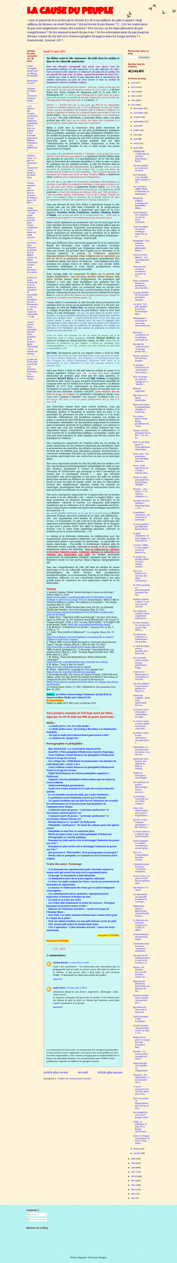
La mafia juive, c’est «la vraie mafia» (69, 725)
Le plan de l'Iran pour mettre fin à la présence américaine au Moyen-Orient (32, 369)
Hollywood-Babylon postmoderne (66, 785)
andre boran (59, 988)
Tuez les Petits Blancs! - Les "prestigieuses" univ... (141, 258)
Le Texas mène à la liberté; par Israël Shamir (141, 834)
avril (136, 143)
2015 (133, 1180)
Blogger (102, 1257)
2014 (133, 1185)
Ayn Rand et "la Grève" (140, 888)
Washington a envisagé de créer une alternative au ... (141, 323)
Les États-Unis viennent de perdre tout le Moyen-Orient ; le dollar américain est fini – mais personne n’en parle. (32, 257)
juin (135, 134)
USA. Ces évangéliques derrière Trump (141, 856)
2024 (133, 91)
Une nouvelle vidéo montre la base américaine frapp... (141, 663)
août (136, 126)
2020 (133, 1159)
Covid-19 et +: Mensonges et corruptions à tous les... (141, 676)
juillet (136, 130)
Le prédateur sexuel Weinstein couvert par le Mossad (77, 797)
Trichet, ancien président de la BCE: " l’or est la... (141, 434)
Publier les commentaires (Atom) (74, 1078)
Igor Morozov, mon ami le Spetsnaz (140, 1009)
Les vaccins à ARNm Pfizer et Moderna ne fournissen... (141, 190)
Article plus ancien (110, 1072)
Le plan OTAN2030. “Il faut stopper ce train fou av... (141, 537)
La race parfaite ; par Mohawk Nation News (141, 526)
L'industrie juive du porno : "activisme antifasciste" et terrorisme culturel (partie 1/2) (77, 811)
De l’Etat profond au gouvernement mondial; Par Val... (141, 590)
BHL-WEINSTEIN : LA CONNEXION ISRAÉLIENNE (74, 748)
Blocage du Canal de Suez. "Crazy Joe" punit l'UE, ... (141, 348)
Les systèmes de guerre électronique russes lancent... (141, 787)
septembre (139, 121)
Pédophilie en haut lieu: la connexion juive (71, 831)
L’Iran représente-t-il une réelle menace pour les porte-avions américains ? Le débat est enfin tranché (32, 223)
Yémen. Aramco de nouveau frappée (141, 358)
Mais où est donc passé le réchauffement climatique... (141, 446)
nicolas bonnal (60, 962)
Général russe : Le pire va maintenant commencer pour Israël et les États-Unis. (32, 166)
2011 (133, 1198)
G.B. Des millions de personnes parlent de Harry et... (141, 687)
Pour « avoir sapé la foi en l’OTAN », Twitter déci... (141, 469)
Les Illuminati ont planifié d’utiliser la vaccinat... (140, 898)
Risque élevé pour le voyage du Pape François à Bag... (141, 1042)
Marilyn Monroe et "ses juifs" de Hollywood (71, 821)
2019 (133, 1163)
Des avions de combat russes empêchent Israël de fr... (141, 615)
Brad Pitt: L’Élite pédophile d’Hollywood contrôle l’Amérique (81, 751)
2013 (133, 1189)
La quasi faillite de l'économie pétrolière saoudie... (141, 296)
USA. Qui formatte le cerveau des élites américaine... (140, 576)
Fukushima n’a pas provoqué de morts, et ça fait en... (141, 751)
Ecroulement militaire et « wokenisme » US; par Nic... (140, 638)
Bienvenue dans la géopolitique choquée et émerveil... (141, 408)
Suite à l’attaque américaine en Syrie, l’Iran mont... (141, 1140)
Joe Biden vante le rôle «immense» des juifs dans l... (141, 738)
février (137, 1149)
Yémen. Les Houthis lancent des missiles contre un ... (140, 972)
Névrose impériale (139, 389)
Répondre (58, 979)
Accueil (83, 1072)
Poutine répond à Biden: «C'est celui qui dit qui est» (141, 603)
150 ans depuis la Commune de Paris (140, 168)
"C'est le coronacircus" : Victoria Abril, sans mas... (141, 1090)
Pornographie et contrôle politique (67, 837)
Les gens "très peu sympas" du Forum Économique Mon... (140, 309)
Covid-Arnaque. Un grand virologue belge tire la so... (141, 231)
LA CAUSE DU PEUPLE (70, 12)
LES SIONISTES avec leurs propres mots (140, 1115)
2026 (133, 83)
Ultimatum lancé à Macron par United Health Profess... (141, 911)
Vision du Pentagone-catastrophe (140, 775)
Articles (33, 1214)
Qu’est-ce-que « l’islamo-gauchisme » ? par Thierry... (141, 823)
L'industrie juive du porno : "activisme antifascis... (141, 868)
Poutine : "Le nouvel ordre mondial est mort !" (140, 1055)
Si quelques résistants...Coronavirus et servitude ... (141, 516)
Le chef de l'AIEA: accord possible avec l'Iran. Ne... (141, 650)
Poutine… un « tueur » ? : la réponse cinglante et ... (141, 493)
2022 (133, 100)
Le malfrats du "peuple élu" (64, 738)
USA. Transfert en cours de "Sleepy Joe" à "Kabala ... (140, 380)
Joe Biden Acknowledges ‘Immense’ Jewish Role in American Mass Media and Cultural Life (78, 696)
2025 (133, 87)
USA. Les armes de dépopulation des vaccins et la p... (141, 1103)
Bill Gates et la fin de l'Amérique (140, 397)
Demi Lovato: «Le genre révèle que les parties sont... (141, 880)
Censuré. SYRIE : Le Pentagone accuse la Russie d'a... (141, 549)
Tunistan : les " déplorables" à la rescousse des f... (141, 1078)
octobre (137, 117)
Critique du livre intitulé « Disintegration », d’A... (141, 504)
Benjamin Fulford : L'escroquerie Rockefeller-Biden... (140, 203)
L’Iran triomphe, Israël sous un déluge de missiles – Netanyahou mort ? (32, 74)
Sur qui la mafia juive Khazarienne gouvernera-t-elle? (79, 735)
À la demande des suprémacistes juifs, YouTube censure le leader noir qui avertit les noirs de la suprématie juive (79, 871)
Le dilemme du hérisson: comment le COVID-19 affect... (140, 925)
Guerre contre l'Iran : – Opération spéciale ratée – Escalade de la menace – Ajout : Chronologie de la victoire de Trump (32, 338)
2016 (133, 1176)
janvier (137, 1153)
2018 (133, 1167)
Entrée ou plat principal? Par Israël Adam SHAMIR (141, 481)
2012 (133, 1194)
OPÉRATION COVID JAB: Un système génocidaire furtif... (141, 156)
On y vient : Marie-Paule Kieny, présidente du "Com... (141, 421)
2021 (133, 105)
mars (136, 148)
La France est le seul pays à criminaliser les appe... (141, 713)
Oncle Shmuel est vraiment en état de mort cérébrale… (140, 217)
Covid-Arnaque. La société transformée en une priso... (141, 844)
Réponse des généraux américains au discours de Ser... (141, 986)
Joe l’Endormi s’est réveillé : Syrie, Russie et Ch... (141, 178)
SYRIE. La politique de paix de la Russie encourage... (140, 1127)
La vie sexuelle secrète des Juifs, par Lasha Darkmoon (78, 794)
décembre (138, 108)
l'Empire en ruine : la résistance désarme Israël (32, 94)
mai (135, 139)
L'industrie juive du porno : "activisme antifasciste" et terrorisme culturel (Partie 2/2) (77, 817)
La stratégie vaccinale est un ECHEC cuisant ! (140, 800)
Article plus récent (56, 1072)
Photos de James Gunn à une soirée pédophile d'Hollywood (79, 834)
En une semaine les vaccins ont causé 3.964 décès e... (141, 626)
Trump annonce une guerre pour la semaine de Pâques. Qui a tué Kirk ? (32, 193)
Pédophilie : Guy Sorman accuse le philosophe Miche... (141, 245)
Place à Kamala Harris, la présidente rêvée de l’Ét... (141, 284)
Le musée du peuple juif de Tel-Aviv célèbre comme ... (141, 562)
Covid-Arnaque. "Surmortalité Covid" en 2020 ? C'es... (141, 1029)
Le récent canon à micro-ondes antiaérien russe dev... (141, 725)
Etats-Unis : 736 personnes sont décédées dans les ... (141, 457)
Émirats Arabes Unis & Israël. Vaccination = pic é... (141, 999)
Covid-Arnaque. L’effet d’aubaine (141, 1019)
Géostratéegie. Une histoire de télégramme (140, 1067)
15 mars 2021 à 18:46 (79, 962)
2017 (133, 1172)
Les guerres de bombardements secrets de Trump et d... (141, 959)
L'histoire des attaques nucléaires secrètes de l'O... (139, 271)
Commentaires (36, 1219)
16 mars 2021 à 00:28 (76, 988)
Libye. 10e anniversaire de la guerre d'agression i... (141, 812)
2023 (133, 96)
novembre (138, 113)
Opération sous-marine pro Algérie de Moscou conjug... (141, 764)
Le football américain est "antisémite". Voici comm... (141, 369)
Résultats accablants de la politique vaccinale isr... (141, 336)
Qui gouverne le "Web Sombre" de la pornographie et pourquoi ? (83, 852)
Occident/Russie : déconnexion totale (141, 936)
